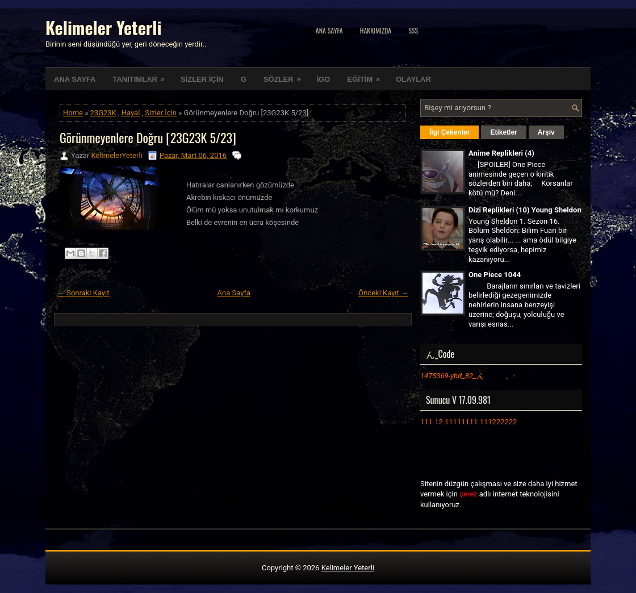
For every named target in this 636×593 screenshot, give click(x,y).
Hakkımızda (376, 30)
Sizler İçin (161, 112)
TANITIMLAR (141, 75)
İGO (323, 79)
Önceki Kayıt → (383, 293)
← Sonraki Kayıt (83, 293)
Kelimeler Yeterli (103, 27)
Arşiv (546, 132)
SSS (413, 30)
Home (73, 112)
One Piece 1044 (494, 274)
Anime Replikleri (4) (501, 153)
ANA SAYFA (74, 79)
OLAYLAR (413, 79)
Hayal (131, 112)
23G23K (103, 112)
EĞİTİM (367, 75)
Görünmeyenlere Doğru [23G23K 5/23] (148, 137)
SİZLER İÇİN (202, 79)
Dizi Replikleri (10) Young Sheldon (524, 210)
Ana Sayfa (329, 30)
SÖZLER (285, 75)
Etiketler (503, 132)
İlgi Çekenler (449, 132)
